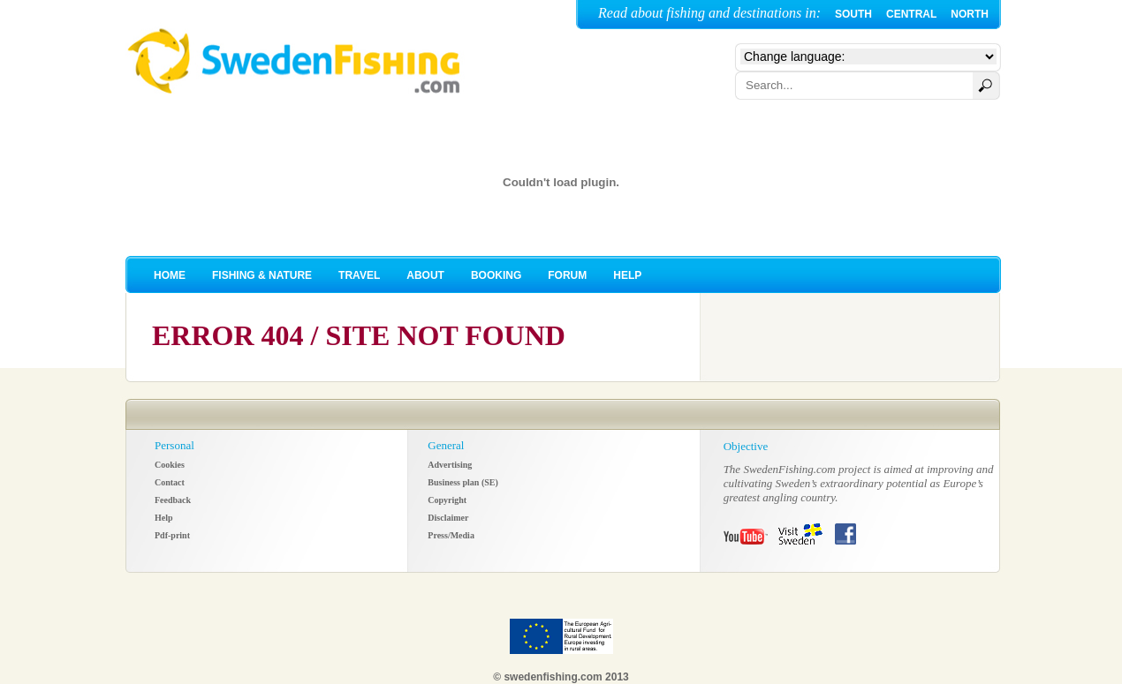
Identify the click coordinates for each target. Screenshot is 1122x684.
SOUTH (853, 14)
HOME (170, 275)
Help (164, 517)
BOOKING (496, 275)
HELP (627, 275)
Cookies (170, 465)
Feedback (173, 500)
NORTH (970, 14)
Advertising (450, 465)
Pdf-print (172, 535)
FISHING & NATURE (262, 275)
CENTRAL (911, 14)
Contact (170, 482)
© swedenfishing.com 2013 (561, 677)
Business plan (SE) (462, 482)
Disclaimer (448, 517)
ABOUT (425, 275)
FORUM (567, 275)
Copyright (447, 500)
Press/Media (451, 535)
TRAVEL (359, 275)
